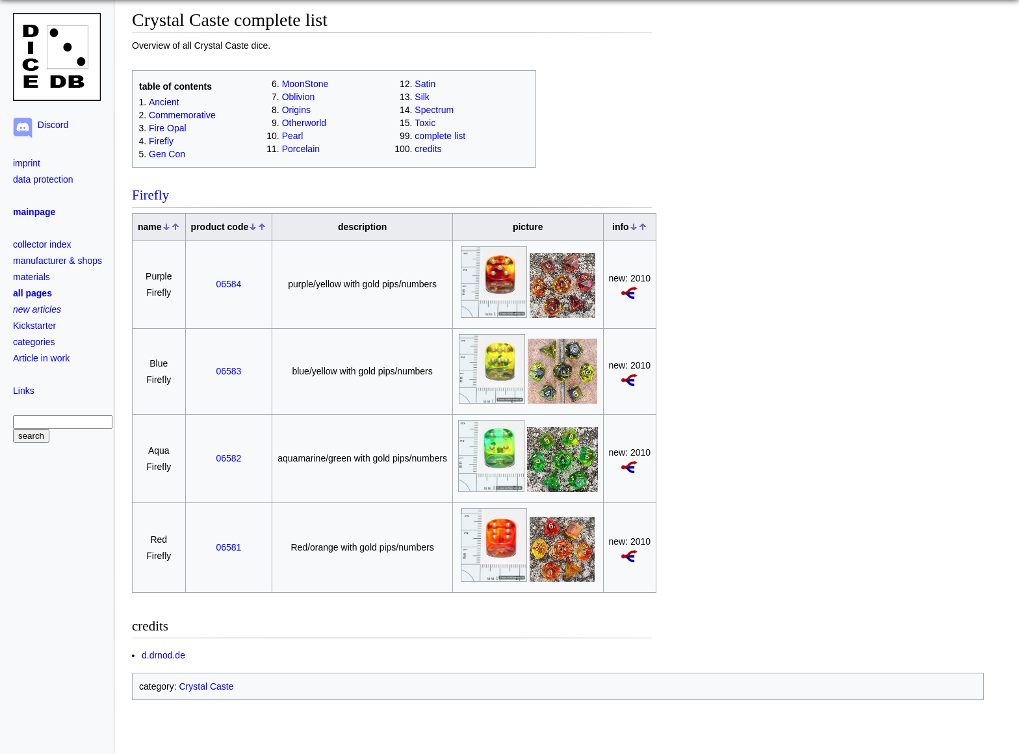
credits (428, 149)
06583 (228, 371)
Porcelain (301, 149)
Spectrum (434, 110)
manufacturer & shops (57, 260)
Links (23, 390)
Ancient (164, 102)
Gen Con (167, 154)
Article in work (41, 358)
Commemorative (182, 115)
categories (34, 342)
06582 (228, 458)
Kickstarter (34, 325)
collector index (42, 244)
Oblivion (298, 97)
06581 (228, 547)
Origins (296, 110)
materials (31, 277)
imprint (26, 163)
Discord (50, 125)
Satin (425, 84)
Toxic (425, 123)
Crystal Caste (206, 686)
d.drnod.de (163, 655)
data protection (43, 179)
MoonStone (305, 84)
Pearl (292, 136)
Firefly (161, 141)
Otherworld (304, 123)
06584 (228, 284)
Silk (422, 97)
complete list (440, 136)
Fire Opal (168, 128)
